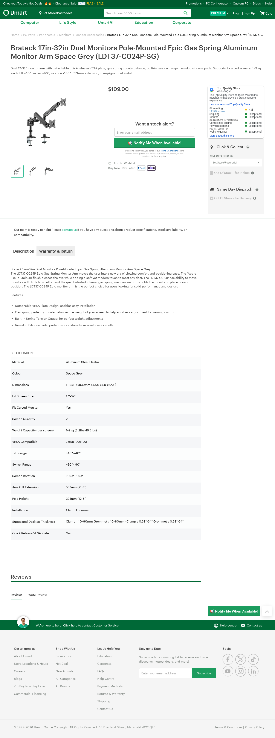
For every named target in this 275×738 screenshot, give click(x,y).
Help (268, 3)
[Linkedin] (254, 675)
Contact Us (105, 708)
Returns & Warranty (111, 693)
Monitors (65, 35)
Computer (29, 22)
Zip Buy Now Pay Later (29, 686)
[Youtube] (229, 675)
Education (143, 22)
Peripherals (47, 35)
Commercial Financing (30, 693)
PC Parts (29, 35)
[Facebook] (229, 663)
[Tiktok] (254, 663)
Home (15, 35)
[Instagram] (241, 675)
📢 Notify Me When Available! (154, 142)
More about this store (221, 135)
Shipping (103, 701)
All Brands (63, 686)
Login (237, 13)
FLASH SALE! (95, 3)
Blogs (257, 3)
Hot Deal (62, 663)
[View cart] (262, 13)
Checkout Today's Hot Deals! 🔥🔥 (27, 3)
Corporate (182, 22)
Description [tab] (23, 251)
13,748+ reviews (217, 111)
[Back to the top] (267, 611)
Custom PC (241, 3)
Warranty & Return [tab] (56, 251)
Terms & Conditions (169, 151)
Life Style (67, 22)
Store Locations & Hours (31, 663)
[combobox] (147, 13)
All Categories (66, 678)
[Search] (185, 13)
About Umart (23, 656)
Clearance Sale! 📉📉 (70, 3)
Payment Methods (110, 686)
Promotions (194, 3)
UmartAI (106, 22)
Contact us (254, 625)
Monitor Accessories (89, 35)
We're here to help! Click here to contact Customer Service (77, 625)
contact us (69, 229)
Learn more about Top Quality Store (229, 104)
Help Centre (105, 678)
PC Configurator (217, 3)
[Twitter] (241, 663)
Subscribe (204, 673)
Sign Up (249, 13)
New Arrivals (64, 671)
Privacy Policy (254, 727)
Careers (19, 671)
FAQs (100, 671)
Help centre (228, 625)
